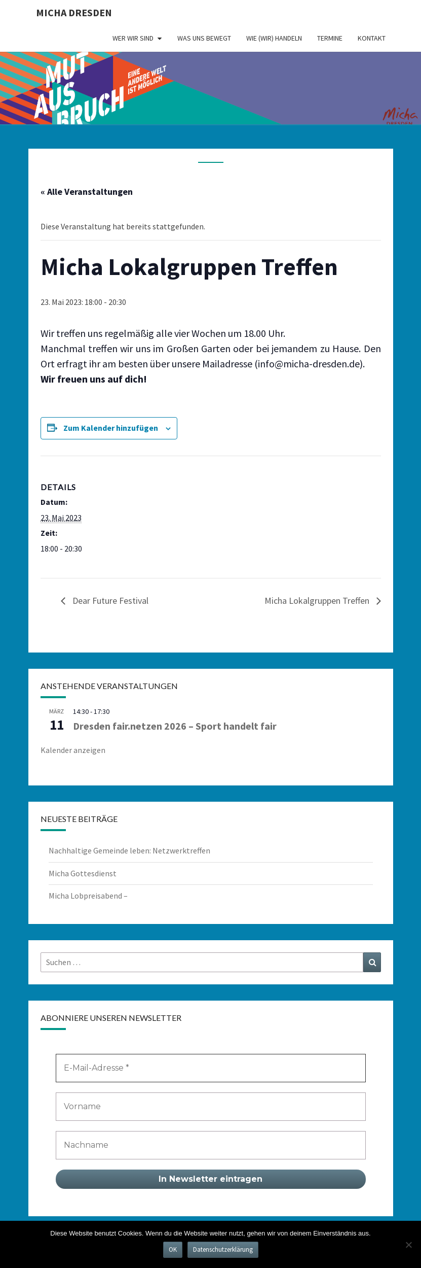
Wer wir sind (133, 38)
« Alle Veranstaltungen (87, 191)
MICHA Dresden (74, 12)
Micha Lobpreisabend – (88, 895)
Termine (329, 38)
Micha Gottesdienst (83, 873)
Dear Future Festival (109, 600)
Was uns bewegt (204, 38)
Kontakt (372, 38)
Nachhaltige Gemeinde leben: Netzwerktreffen (129, 850)
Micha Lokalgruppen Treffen (317, 600)
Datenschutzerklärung (223, 1249)
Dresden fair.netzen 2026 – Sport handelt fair (175, 725)
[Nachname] (211, 1145)
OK (173, 1249)
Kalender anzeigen (73, 750)
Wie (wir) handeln (274, 38)
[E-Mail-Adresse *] (211, 1068)
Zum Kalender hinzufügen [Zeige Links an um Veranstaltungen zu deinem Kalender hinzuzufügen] (110, 428)
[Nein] (408, 1245)
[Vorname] (211, 1106)
